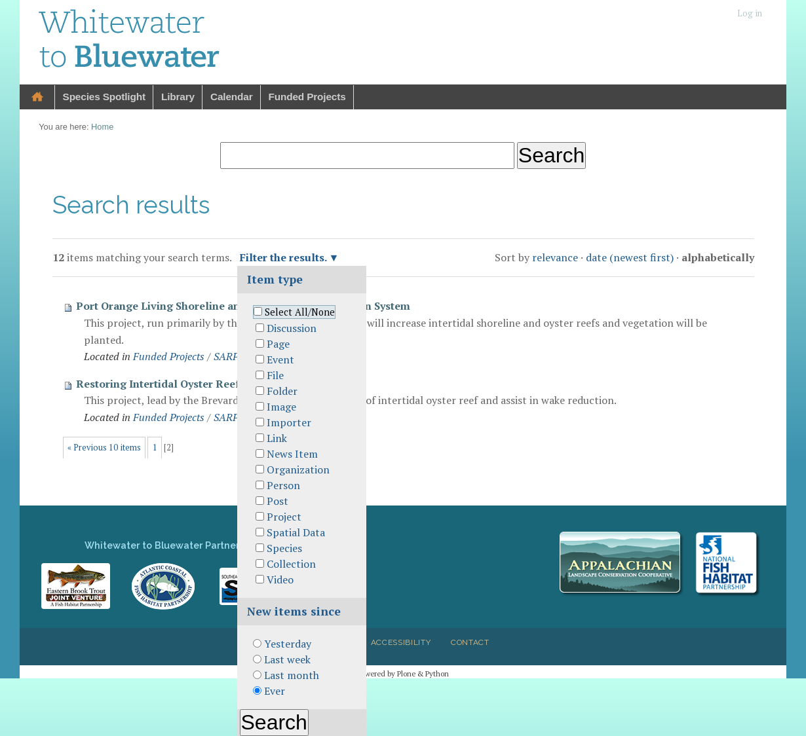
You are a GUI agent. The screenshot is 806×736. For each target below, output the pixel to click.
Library (178, 96)
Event (280, 359)
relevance (555, 257)
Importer (289, 422)
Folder (282, 391)
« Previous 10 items (104, 447)
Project (284, 516)
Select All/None (300, 312)
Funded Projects (307, 96)
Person (283, 485)
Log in (749, 13)
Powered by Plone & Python (403, 673)
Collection (291, 564)
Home (37, 97)
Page (278, 344)
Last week (287, 659)
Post (277, 501)
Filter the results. (284, 257)
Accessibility (401, 642)
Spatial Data (296, 532)
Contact (470, 642)
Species (284, 548)
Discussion (292, 328)
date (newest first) (630, 257)
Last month (291, 675)
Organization (298, 469)
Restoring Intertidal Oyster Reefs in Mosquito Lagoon (213, 384)
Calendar (231, 96)
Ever (274, 691)
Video (280, 579)
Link (277, 438)
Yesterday (287, 643)
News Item (292, 454)
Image (281, 406)
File (275, 375)
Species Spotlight (104, 96)
